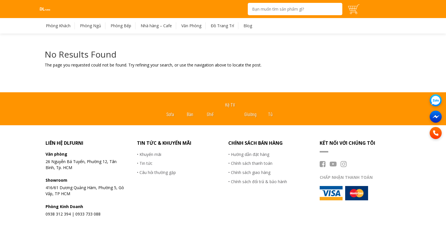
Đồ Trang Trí (222, 26)
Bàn (190, 114)
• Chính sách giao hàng (249, 172)
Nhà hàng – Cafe (156, 26)
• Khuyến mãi (149, 154)
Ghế (210, 114)
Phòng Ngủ (90, 26)
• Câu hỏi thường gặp (156, 172)
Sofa (170, 114)
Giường (250, 114)
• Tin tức (144, 163)
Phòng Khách (58, 26)
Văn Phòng (191, 26)
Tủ (270, 114)
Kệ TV (230, 104)
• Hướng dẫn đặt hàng (248, 154)
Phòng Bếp (121, 26)
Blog (247, 26)
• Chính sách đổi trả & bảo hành (257, 181)
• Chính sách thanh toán (250, 163)
